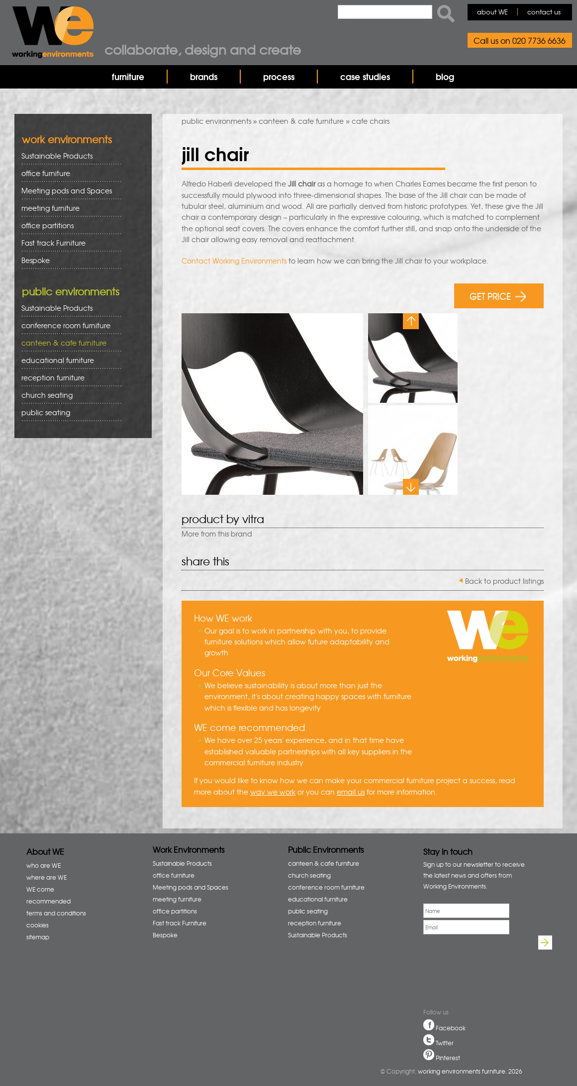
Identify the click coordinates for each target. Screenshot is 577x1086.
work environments (67, 139)
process (278, 76)
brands (203, 76)
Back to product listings (504, 581)
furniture (128, 76)
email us (351, 792)
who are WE (43, 865)
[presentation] (457, 972)
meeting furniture (67, 208)
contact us (544, 11)
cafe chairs (370, 121)
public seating (67, 412)
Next (411, 487)
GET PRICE (498, 295)
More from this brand (217, 534)
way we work (272, 792)
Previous (411, 321)
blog (445, 76)
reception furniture (67, 377)
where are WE (46, 877)
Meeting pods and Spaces (67, 190)
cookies (37, 924)
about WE (492, 11)
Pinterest (448, 1057)
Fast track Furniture (53, 243)
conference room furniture (67, 325)
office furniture (67, 173)
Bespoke (35, 260)
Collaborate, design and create (202, 49)
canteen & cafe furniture (301, 121)
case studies (365, 76)
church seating (47, 395)
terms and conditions (56, 912)
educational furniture (67, 360)
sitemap (37, 936)
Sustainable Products (57, 156)
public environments (216, 121)
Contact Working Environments (234, 261)
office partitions (67, 225)
